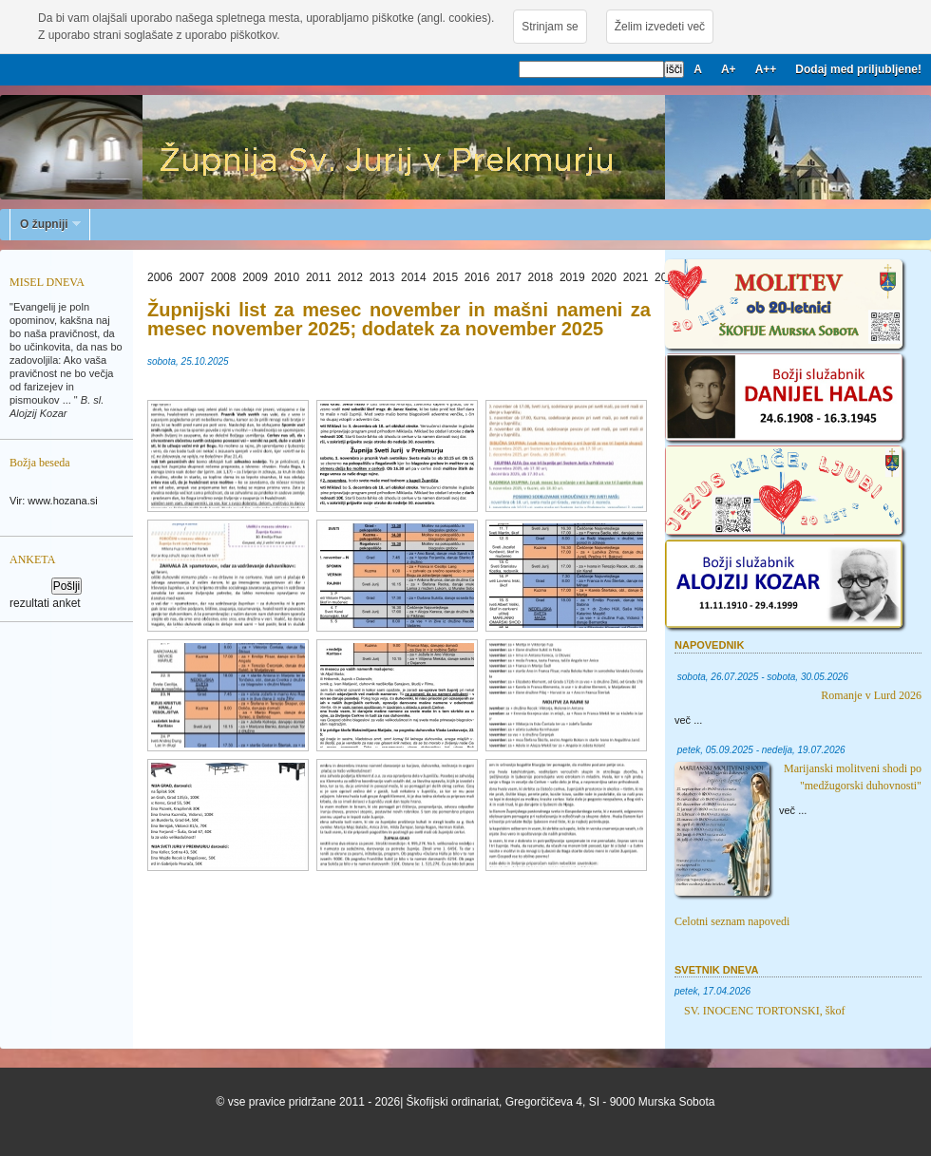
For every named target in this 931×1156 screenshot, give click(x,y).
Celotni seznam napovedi (731, 921)
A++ (766, 69)
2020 (604, 277)
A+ (728, 69)
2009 (255, 277)
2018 (541, 277)
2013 (382, 277)
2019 (572, 277)
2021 (636, 277)
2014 (414, 277)
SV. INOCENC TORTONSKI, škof (764, 1010)
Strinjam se (550, 26)
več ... (688, 720)
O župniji (45, 224)
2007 (191, 277)
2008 (224, 277)
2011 (319, 277)
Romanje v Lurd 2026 (871, 695)
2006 (160, 277)
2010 (287, 277)
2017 (509, 277)
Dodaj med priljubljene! (858, 69)
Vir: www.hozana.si (54, 500)
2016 (477, 277)
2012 (350, 277)
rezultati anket (45, 603)
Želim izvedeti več (660, 26)
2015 (445, 277)
